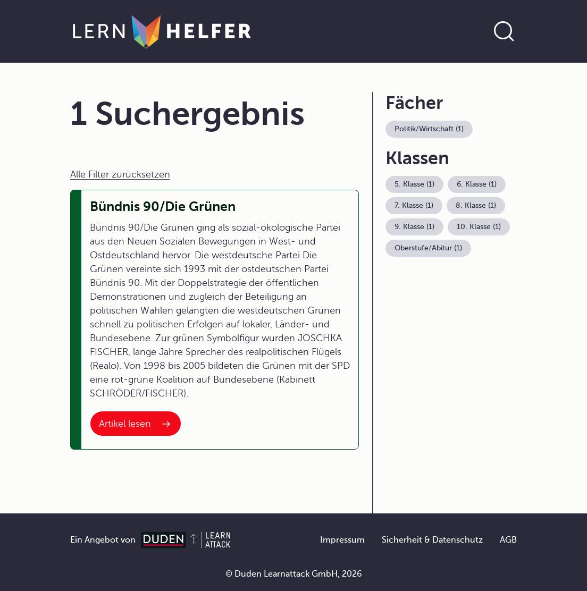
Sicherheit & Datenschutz (432, 540)
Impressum (342, 540)
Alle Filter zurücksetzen (120, 174)
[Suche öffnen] (504, 31)
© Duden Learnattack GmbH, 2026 (293, 574)
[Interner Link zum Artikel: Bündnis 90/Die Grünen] (135, 423)
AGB (508, 540)
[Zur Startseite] (162, 31)
